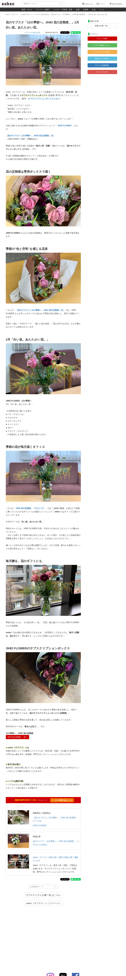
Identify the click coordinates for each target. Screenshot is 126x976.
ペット (101, 10)
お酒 (77, 10)
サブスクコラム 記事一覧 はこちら (43, 895)
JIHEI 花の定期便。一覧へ (17, 737)
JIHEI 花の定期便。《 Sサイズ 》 (30, 508)
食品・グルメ (27, 10)
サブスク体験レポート (101, 45)
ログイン (101, 4)
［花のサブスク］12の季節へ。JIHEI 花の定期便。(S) (30, 136)
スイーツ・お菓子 (43, 10)
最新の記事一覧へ (102, 26)
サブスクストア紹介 (102, 52)
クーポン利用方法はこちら (62, 800)
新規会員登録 (115, 4)
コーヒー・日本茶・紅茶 (62, 10)
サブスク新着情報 (102, 65)
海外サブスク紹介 (102, 59)
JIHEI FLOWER (40, 825)
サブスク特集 (102, 39)
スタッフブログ (102, 72)
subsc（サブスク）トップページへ (43, 903)
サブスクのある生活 (32, 33)
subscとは (87, 4)
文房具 (85, 10)
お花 (93, 10)
